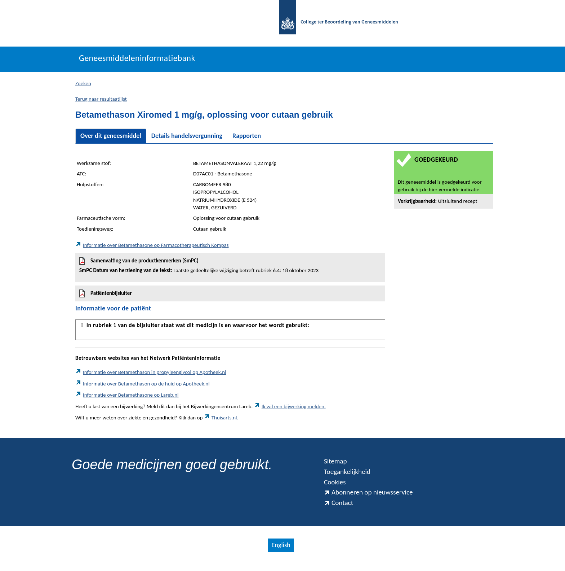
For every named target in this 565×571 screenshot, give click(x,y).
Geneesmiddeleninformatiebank (142, 60)
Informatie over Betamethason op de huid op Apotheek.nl (142, 385)
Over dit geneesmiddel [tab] (110, 138)
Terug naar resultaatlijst (101, 100)
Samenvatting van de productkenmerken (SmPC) (230, 267)
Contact (339, 508)
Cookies (336, 486)
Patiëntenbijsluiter (105, 296)
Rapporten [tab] (246, 138)
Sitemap (336, 463)
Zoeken (83, 85)
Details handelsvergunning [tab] (186, 138)
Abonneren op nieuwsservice (372, 497)
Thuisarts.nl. (221, 420)
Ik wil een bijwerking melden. (290, 408)
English (280, 551)
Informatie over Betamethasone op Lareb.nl (126, 397)
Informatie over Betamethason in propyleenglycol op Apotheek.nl (150, 374)
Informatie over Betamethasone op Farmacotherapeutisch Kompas (152, 247)
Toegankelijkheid (349, 474)
